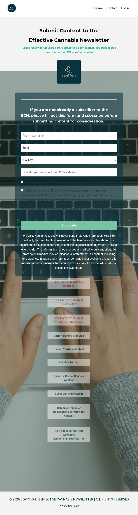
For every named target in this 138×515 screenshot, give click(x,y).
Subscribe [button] (69, 225)
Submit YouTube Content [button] (69, 349)
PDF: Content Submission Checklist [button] (69, 284)
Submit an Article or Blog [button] (69, 335)
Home (98, 8)
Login (125, 8)
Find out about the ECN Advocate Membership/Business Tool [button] (69, 434)
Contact (112, 8)
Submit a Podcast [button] (69, 362)
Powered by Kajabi (69, 505)
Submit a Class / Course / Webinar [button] (69, 378)
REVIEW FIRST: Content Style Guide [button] (69, 302)
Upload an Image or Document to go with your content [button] (69, 411)
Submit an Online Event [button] (69, 393)
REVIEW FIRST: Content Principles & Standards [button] (69, 320)
